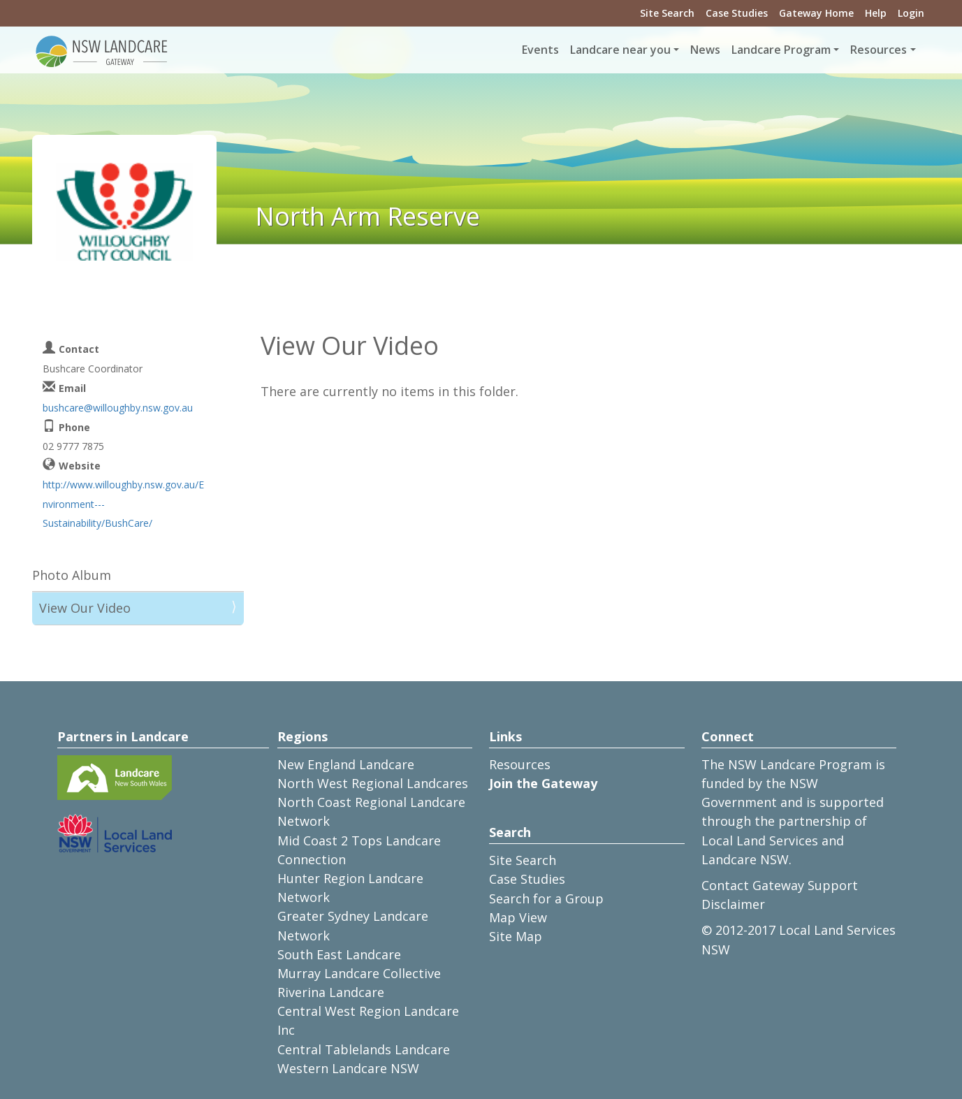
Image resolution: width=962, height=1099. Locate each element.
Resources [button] (878, 49)
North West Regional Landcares (372, 783)
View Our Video (85, 607)
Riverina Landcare (330, 992)
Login (911, 13)
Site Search (667, 13)
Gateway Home (816, 13)
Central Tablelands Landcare (363, 1049)
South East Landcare (339, 954)
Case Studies (737, 13)
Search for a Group (546, 898)
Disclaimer (733, 904)
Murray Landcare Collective (359, 973)
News (705, 49)
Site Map (515, 936)
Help (876, 13)
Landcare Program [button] (781, 49)
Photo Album (71, 575)
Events (540, 49)
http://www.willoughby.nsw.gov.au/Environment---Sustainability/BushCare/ (123, 503)
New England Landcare (345, 764)
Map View (518, 917)
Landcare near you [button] (620, 49)
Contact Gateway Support (779, 885)
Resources (520, 764)
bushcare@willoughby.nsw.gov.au (118, 407)
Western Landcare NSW (348, 1068)
